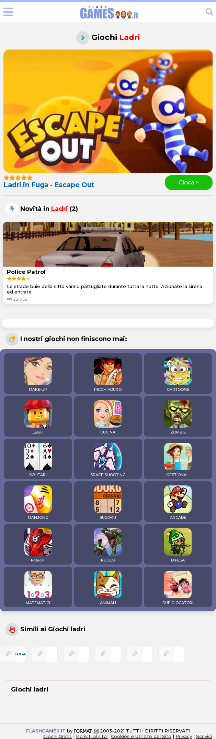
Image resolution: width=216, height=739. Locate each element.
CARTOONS (178, 374)
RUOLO (108, 545)
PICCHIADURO (108, 374)
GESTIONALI (178, 460)
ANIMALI (108, 588)
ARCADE (178, 502)
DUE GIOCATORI (177, 588)
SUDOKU (108, 502)
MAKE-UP (38, 374)
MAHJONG (38, 502)
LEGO (38, 417)
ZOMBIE (178, 417)
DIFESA (178, 545)
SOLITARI (38, 460)
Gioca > (189, 182)
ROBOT (38, 545)
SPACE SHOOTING (108, 460)
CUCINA (108, 417)
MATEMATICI (38, 588)
